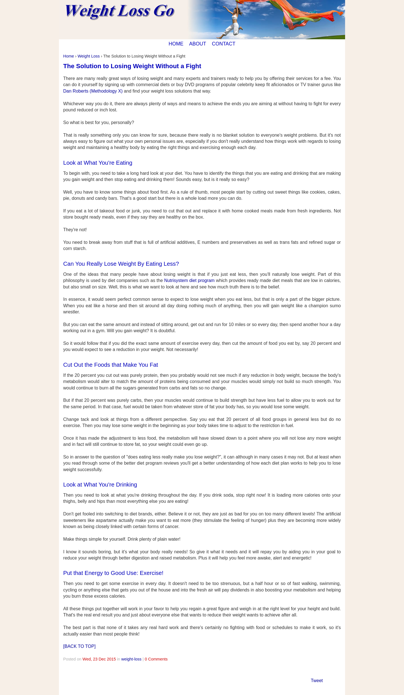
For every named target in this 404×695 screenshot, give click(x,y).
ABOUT (197, 44)
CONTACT (223, 44)
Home (68, 56)
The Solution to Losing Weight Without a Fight (132, 66)
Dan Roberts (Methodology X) (93, 91)
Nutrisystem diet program (189, 280)
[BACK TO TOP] (79, 646)
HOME (176, 44)
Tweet (317, 680)
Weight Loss (88, 56)
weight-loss (131, 659)
